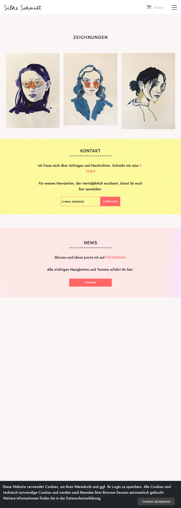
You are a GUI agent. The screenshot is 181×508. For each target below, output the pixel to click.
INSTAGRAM (115, 257)
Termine (90, 282)
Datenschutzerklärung (83, 498)
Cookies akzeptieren (156, 501)
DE (156, 8)
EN (161, 8)
